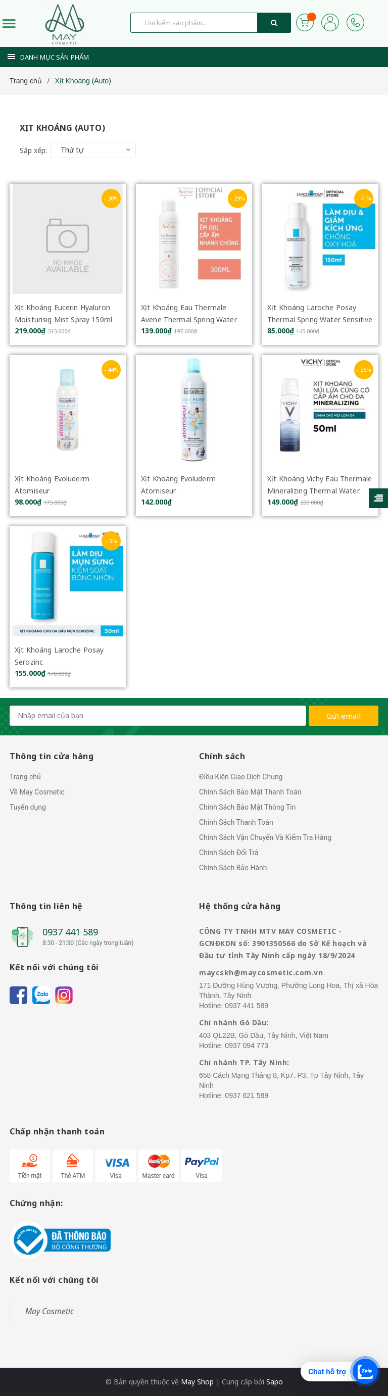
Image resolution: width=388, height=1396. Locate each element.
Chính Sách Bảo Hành (233, 868)
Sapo (274, 1381)
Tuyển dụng (28, 807)
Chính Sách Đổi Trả (229, 853)
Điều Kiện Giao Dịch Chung (240, 777)
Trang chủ (25, 777)
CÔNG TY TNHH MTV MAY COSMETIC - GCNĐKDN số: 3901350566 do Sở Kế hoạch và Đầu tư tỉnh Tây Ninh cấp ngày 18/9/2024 (283, 943)
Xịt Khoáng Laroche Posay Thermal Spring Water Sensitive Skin (319, 319)
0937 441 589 (70, 932)
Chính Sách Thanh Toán (236, 822)
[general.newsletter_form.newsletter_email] (158, 716)
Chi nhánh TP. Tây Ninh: (244, 1062)
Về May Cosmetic (37, 792)
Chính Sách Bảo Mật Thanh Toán (250, 792)
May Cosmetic (49, 1311)
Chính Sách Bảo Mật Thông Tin (247, 807)
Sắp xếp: (33, 150)
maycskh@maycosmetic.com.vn (261, 972)
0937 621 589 (246, 1095)
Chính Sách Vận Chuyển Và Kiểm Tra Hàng (265, 837)
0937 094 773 (246, 1045)
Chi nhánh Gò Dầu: (234, 1022)
